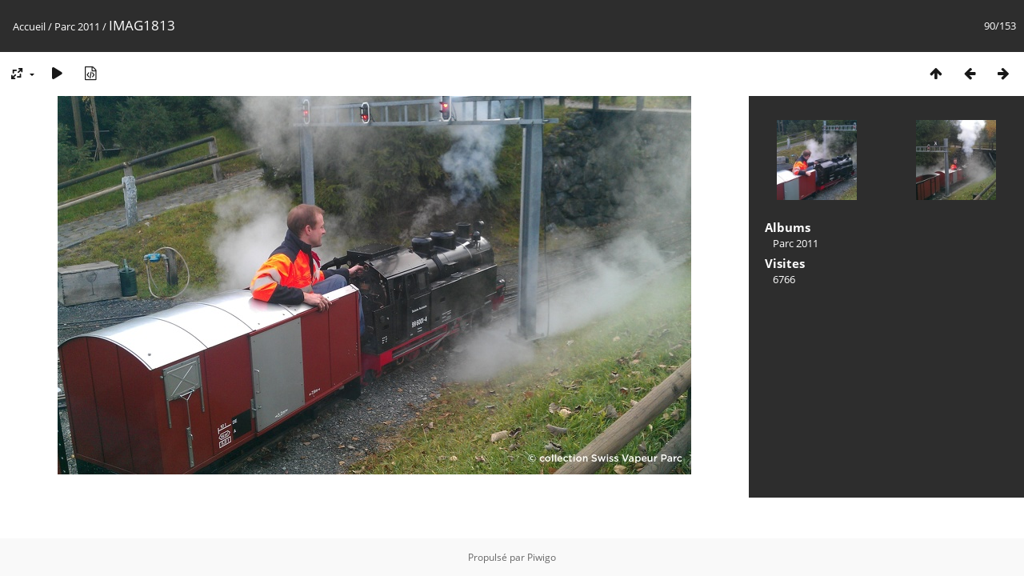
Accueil (29, 26)
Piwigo (541, 557)
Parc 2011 (77, 26)
